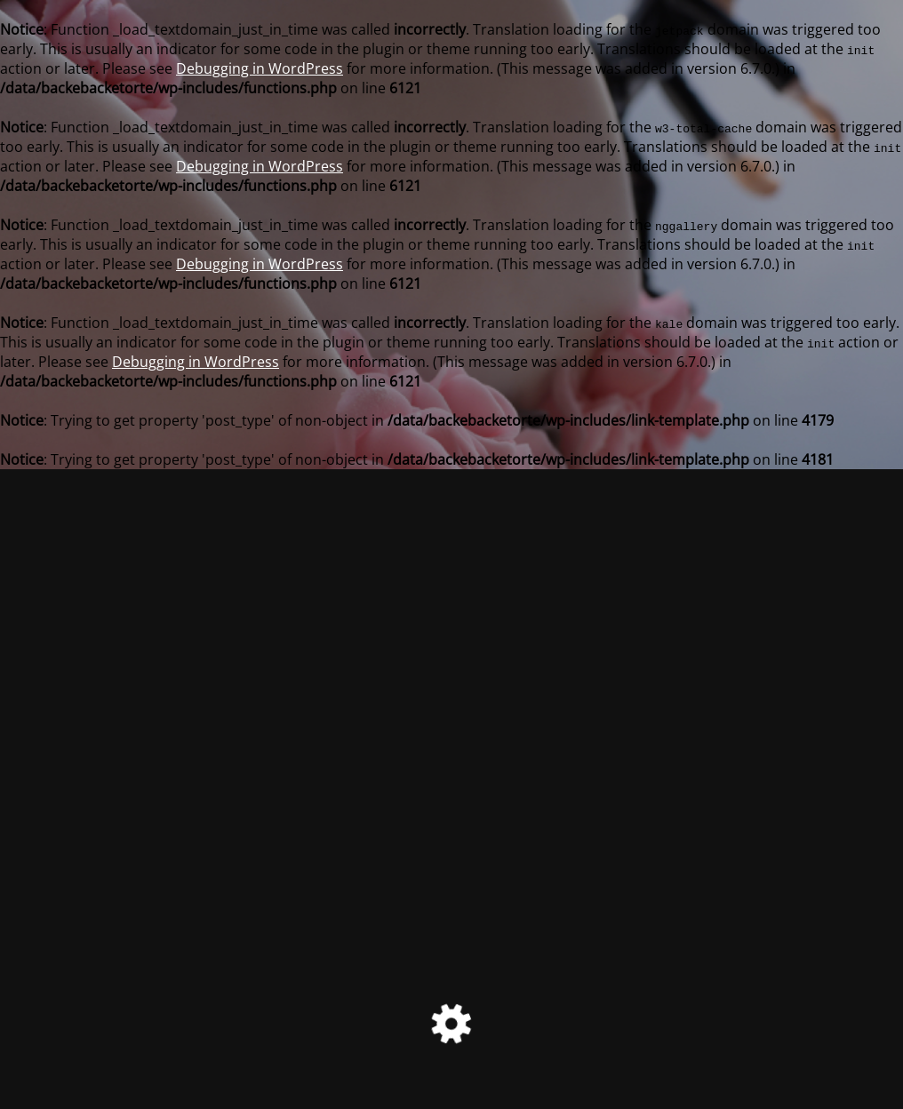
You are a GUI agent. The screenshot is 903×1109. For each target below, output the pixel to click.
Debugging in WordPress (259, 68)
